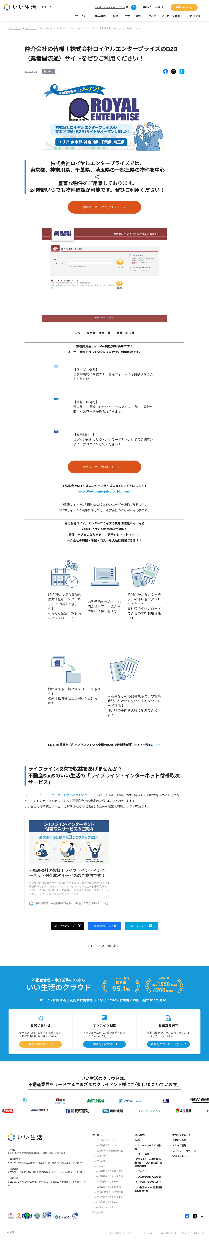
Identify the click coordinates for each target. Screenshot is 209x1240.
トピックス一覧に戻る (104, 945)
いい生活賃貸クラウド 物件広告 (107, 1171)
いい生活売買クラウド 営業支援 (107, 1197)
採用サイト (178, 1156)
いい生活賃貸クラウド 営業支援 (107, 1176)
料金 (115, 16)
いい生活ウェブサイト (103, 1207)
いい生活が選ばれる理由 (148, 1177)
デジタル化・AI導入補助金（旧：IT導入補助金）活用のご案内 (148, 1163)
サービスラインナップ (103, 1140)
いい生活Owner (99, 1161)
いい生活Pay (98, 1166)
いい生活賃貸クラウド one (105, 1181)
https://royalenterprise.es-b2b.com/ (104, 491)
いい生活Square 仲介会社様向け (107, 1192)
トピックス (193, 16)
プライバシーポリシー (192, 1233)
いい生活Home (99, 1156)
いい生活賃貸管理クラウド (105, 1145)
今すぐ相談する (39, 1044)
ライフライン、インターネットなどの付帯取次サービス (62, 795)
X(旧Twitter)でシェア (67, 925)
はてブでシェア (141, 925)
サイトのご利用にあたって (118, 1233)
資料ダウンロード (153, 7)
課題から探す (98, 1212)
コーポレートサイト (182, 1151)
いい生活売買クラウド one (105, 1202)
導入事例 (100, 16)
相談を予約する (103, 1044)
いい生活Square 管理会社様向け (107, 1150)
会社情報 (166, 1233)
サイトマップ (146, 1233)
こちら (156, 744)
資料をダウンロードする (166, 1044)
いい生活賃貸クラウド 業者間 (106, 1186)
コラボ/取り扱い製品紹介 (148, 1182)
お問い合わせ (184, 7)
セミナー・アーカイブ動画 (164, 16)
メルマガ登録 (179, 1145)
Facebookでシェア (104, 925)
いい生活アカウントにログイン (110, 7)
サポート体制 (133, 16)
